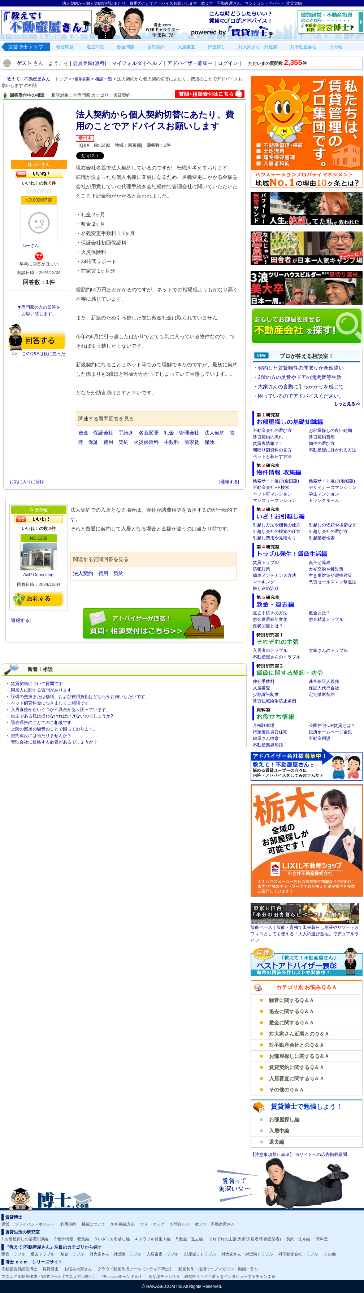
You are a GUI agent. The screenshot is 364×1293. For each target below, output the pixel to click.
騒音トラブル (13, 1254)
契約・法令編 (298, 1239)
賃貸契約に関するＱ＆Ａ (296, 1067)
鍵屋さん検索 (266, 738)
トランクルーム (324, 500)
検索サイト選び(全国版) (276, 481)
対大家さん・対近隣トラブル (115, 1254)
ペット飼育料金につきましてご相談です (50, 703)
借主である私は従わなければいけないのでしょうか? (62, 716)
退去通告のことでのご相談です (41, 722)
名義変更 (149, 433)
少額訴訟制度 (266, 694)
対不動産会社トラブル (298, 1254)
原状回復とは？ (268, 625)
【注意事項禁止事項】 (273, 1154)
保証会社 (103, 433)
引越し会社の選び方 (328, 531)
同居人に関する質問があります (41, 690)
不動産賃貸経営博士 (19, 1269)
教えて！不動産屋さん (215, 1224)
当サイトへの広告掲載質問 (321, 1154)
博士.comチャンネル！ (122, 1276)
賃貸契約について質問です (37, 683)
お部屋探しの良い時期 (330, 430)
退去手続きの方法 (270, 612)
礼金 (170, 433)
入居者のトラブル (270, 650)
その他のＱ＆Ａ (286, 1090)
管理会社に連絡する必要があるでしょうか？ (54, 742)
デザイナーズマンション (332, 487)
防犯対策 (261, 569)
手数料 (171, 442)
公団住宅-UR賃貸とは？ (332, 725)
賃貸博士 (50, 1269)
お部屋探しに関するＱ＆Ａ (299, 1056)
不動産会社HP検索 (271, 487)
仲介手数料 (263, 681)
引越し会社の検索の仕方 (276, 531)
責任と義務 (319, 562)
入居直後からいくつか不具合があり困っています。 (60, 709)
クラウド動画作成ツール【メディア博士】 (135, 1269)
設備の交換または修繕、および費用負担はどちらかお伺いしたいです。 (80, 696)
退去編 (276, 1142)
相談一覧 (104, 78)
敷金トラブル (72, 1254)
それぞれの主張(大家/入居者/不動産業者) (245, 1239)
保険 (209, 442)
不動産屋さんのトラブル (276, 656)
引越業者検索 (322, 537)
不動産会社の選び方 (272, 430)
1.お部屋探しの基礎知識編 (24, 1239)
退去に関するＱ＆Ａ (291, 1011)
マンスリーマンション (274, 500)
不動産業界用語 (268, 744)
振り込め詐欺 (266, 588)
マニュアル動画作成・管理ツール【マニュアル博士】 (49, 1276)
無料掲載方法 (123, 1224)
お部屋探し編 (284, 1119)
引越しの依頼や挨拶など (332, 525)
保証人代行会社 (324, 687)
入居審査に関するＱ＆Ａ (296, 1078)
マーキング (263, 581)
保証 (93, 442)
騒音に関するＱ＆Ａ (291, 1000)
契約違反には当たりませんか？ (41, 735)
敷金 (83, 433)
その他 (330, 1254)
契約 (123, 442)
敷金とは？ (319, 612)
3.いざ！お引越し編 (112, 1239)
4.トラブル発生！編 (152, 1239)
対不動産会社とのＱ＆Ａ (296, 1045)
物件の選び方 (322, 443)
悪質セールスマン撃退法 (332, 581)
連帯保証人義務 (324, 681)
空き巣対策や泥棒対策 (330, 575)
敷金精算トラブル (326, 619)
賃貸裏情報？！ (268, 443)
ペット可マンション (272, 494)
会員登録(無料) (89, 63)
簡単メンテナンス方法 (274, 575)
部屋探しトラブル (200, 1254)
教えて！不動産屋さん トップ (38, 78)
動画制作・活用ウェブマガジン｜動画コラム (218, 1269)
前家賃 (191, 442)
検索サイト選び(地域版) (332, 481)
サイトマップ (152, 1224)
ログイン (228, 63)
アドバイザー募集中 (190, 63)
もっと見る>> (347, 403)
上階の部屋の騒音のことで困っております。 (54, 729)
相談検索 (82, 78)
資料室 (322, 1239)
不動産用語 (319, 738)
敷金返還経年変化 (270, 619)
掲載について (93, 1224)
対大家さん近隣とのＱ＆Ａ (299, 1034)
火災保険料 (146, 442)
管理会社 (189, 433)
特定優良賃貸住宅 (270, 731)
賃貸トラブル (266, 562)
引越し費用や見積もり (274, 537)
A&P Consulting (38, 574)
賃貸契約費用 (322, 437)
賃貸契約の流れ (268, 437)
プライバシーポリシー (35, 1224)
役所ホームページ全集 (330, 731)
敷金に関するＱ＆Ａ (291, 1022)
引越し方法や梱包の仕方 (276, 525)
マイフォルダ (127, 63)
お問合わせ (180, 1224)
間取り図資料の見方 (272, 450)
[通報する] (229, 481)
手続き (126, 433)
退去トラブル (43, 1254)
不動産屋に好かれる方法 (332, 450)
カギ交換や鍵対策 (326, 569)
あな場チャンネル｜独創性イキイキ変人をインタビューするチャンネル (212, 1276)
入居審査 (261, 687)
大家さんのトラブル (328, 650)
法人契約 (214, 433)
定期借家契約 (322, 694)
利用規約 (68, 1224)
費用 (108, 442)
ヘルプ (154, 63)
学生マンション (324, 494)
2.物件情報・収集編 (71, 1239)
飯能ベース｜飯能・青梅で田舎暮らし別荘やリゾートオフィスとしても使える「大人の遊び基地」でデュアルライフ (305, 934)
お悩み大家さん (78, 1269)
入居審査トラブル (162, 1254)
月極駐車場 (263, 725)
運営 (5, 1224)
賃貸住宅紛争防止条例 (274, 700)
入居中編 (279, 1131)
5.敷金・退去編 (189, 1239)
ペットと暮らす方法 (272, 456)
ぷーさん (30, 245)
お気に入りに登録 (27, 481)
